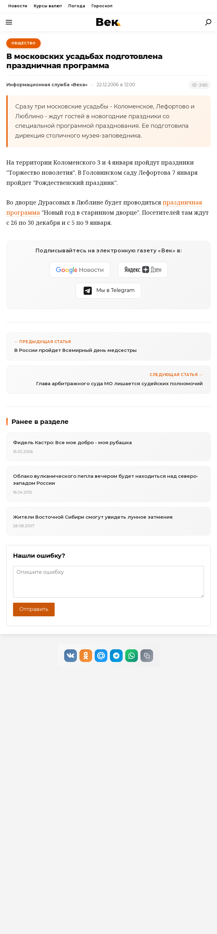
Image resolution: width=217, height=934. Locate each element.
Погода (76, 5)
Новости (17, 5)
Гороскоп (102, 5)
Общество (23, 43)
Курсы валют (48, 5)
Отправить (33, 609)
